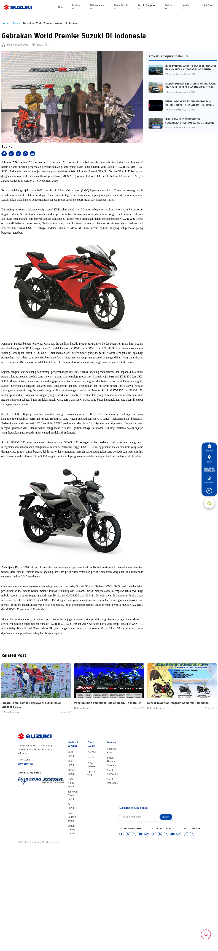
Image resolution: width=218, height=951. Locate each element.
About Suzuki (121, 7)
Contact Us (186, 7)
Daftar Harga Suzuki (71, 783)
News (16, 23)
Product (76, 7)
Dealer (209, 459)
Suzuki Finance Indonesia (112, 761)
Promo (91, 757)
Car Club (91, 752)
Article (168, 7)
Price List (209, 448)
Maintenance (97, 7)
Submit (165, 817)
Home (61, 7)
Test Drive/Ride (209, 480)
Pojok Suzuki (208, 7)
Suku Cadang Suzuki (72, 817)
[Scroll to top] (206, 934)
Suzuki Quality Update (71, 829)
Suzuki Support (146, 7)
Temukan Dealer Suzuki (73, 795)
